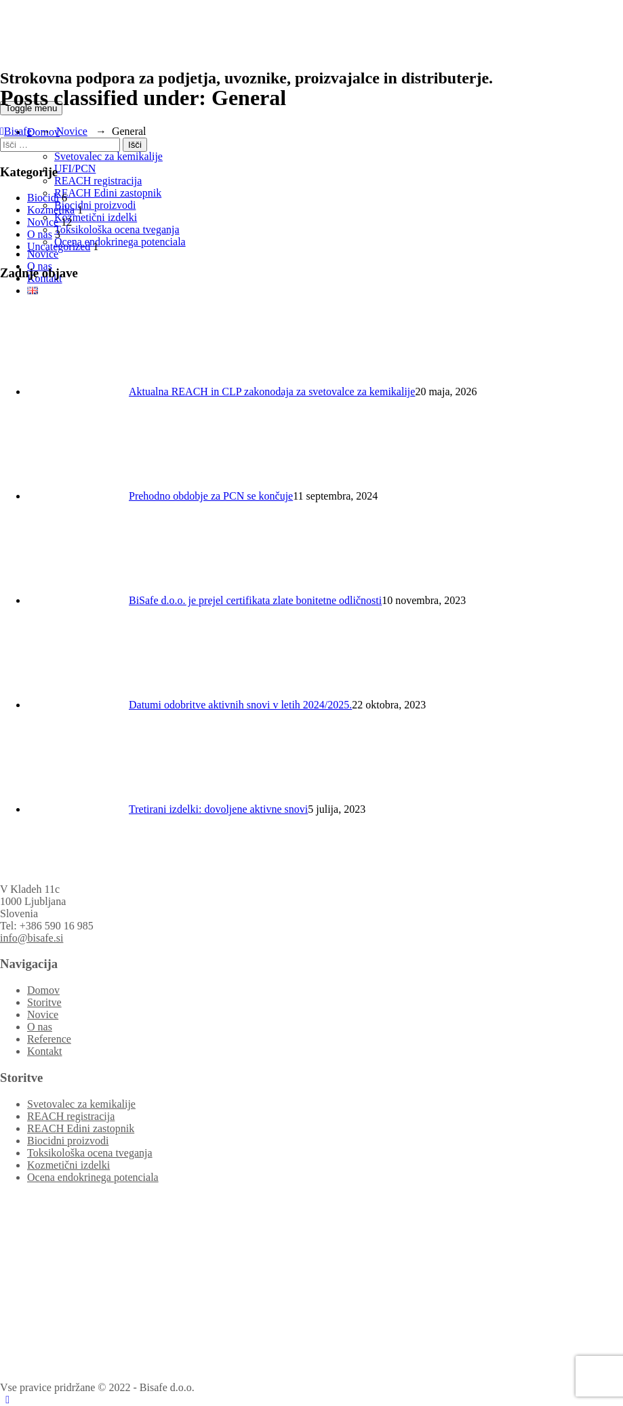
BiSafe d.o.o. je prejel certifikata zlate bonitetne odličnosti (255, 600)
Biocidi (43, 197)
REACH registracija (98, 180)
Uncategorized (58, 246)
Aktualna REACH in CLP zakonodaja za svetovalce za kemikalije (272, 391)
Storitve (44, 1002)
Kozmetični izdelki (95, 217)
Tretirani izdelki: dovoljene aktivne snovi (218, 809)
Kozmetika (51, 210)
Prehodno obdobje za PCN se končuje (211, 496)
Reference (49, 1039)
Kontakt (44, 1051)
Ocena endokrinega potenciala (120, 241)
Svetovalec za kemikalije (108, 156)
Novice (42, 254)
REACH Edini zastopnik (107, 193)
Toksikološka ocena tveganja (117, 229)
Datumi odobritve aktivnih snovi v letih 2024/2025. (240, 704)
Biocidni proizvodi (95, 205)
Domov (43, 990)
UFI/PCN (75, 168)
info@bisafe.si (31, 938)
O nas (39, 234)
